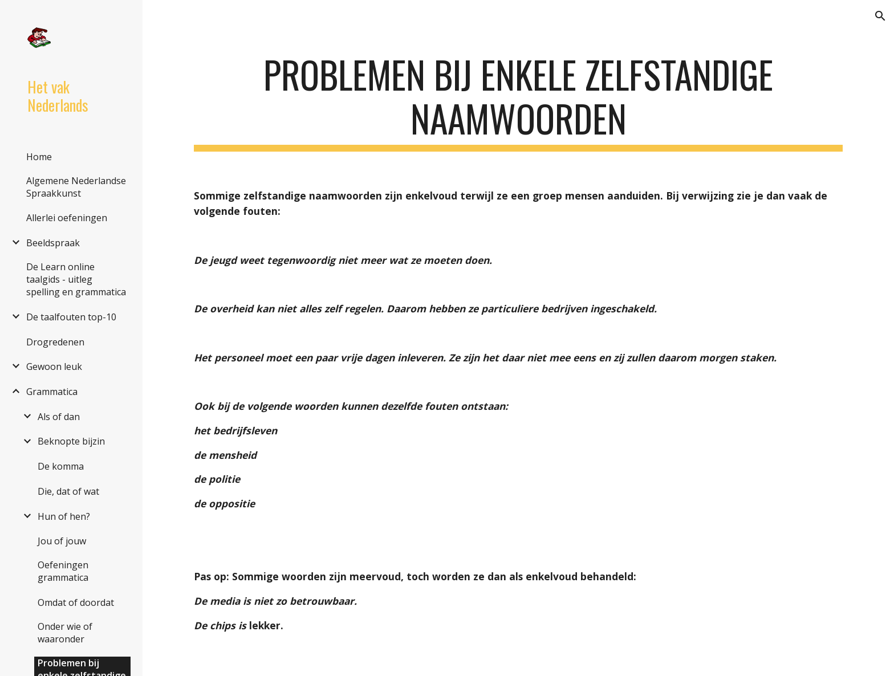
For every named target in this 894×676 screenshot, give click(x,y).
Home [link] (39, 156)
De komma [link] (61, 466)
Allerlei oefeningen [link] (66, 217)
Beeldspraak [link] (53, 243)
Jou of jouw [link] (62, 541)
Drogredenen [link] (55, 342)
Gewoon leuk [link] (54, 366)
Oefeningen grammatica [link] (63, 571)
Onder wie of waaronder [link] (65, 632)
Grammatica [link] (52, 391)
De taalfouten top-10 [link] (71, 317)
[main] (518, 102)
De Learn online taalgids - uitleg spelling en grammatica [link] (76, 279)
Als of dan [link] (59, 416)
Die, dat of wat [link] (68, 491)
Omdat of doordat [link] (76, 602)
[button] (880, 16)
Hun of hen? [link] (64, 516)
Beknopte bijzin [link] (71, 441)
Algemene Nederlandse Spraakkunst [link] (76, 186)
